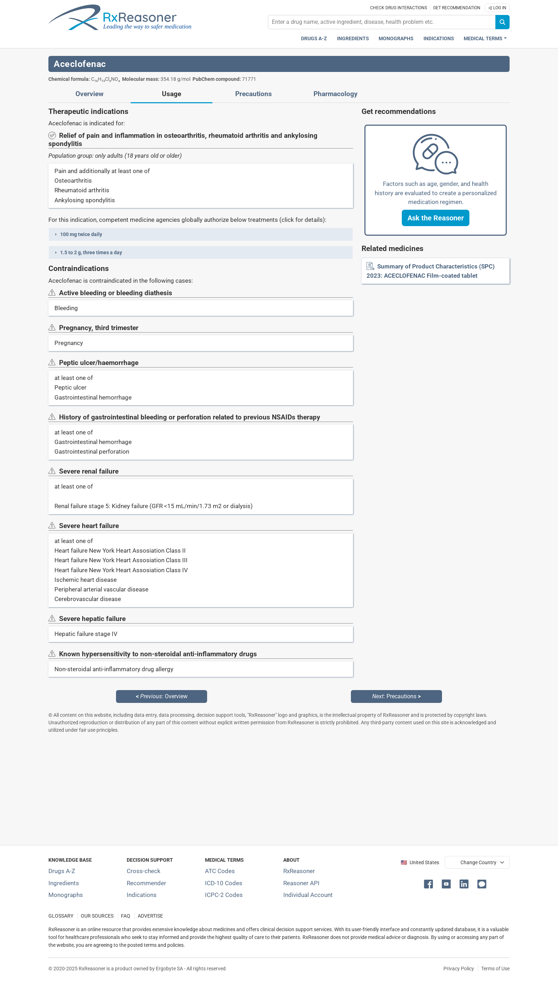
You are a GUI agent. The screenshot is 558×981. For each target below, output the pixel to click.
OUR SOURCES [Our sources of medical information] (97, 916)
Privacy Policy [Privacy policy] (458, 968)
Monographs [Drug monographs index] (396, 39)
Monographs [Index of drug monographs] (65, 894)
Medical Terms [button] (483, 39)
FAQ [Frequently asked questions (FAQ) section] (125, 916)
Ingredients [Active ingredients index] (353, 39)
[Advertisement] (261, 789)
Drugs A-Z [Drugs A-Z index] (314, 39)
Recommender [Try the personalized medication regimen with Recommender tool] (146, 883)
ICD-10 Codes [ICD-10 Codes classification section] (223, 883)
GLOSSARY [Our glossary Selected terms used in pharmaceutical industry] (60, 916)
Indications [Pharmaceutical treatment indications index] (438, 39)
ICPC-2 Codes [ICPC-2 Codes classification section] (224, 894)
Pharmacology (336, 94)
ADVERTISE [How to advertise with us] (150, 916)
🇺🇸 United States (420, 863)
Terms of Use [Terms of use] (495, 968)
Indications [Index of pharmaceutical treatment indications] (142, 894)
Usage (171, 94)
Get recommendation (456, 7)
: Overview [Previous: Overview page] (162, 696)
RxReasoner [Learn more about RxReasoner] (299, 871)
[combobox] (382, 22)
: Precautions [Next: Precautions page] (396, 696)
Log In (497, 7)
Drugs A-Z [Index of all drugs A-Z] (61, 871)
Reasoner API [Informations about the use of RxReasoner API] (301, 883)
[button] (200, 234)
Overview (89, 94)
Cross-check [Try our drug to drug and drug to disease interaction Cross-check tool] (143, 871)
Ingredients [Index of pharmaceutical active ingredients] (63, 883)
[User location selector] (477, 862)
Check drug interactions (398, 7)
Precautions (253, 94)
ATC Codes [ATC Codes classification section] (220, 871)
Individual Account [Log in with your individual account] (308, 894)
